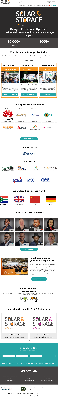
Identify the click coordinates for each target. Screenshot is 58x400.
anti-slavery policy (18, 393)
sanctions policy (35, 395)
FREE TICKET (47, 94)
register (53, 5)
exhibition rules (9, 395)
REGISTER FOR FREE (29, 138)
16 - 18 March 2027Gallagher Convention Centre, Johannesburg (14, 336)
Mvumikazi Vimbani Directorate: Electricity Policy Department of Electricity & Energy (8, 229)
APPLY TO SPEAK (29, 249)
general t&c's (26, 396)
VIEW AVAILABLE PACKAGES (39, 279)
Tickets (49, 2)
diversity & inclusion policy (18, 395)
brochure (35, 396)
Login (53, 2)
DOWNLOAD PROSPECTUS (10, 94)
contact (31, 396)
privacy (21, 396)
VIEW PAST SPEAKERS (29, 94)
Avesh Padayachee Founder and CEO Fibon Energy (5, 243)
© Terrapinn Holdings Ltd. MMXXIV (12, 396)
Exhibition (24, 5)
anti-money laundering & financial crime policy (30, 393)
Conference (30, 5)
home (20, 5)
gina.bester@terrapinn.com (10, 380)
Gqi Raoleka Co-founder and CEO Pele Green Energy (20, 243)
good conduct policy (10, 393)
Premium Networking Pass (38, 5)
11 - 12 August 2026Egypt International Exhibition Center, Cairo (43, 336)
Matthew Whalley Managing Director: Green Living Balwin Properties (22, 229)
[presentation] (28, 340)
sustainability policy (27, 395)
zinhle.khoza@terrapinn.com (29, 380)
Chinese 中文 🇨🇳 (47, 5)
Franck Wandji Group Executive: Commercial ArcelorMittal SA (36, 229)
